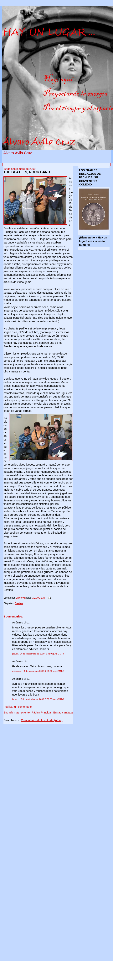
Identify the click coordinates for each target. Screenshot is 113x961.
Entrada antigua (63, 712)
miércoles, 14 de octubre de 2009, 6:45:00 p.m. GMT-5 (38, 671)
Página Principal (41, 712)
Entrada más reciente (16, 712)
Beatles (19, 603)
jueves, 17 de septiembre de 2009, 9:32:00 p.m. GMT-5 (38, 654)
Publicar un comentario (17, 706)
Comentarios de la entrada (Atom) (41, 720)
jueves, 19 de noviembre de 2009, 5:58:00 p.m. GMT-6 (38, 699)
